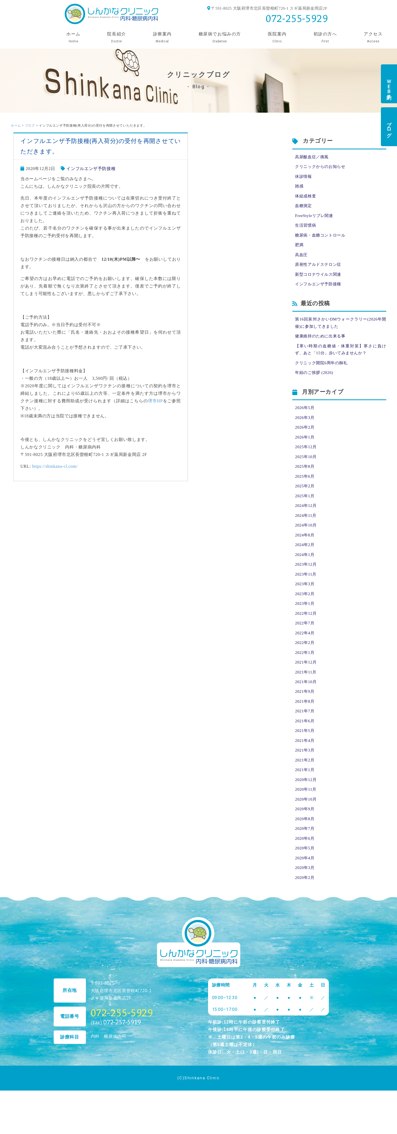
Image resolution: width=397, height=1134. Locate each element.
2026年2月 (305, 437)
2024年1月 (305, 569)
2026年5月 (305, 416)
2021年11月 (306, 691)
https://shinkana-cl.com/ (55, 466)
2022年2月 (305, 661)
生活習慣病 (306, 228)
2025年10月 (306, 467)
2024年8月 (305, 549)
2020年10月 (306, 824)
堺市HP (155, 401)
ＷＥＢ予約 (389, 83)
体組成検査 (306, 198)
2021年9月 (305, 712)
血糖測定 (304, 208)
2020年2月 (305, 905)
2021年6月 (305, 742)
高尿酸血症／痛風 (313, 157)
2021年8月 (305, 722)
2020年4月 (305, 885)
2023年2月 (305, 610)
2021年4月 (305, 763)
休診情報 (304, 177)
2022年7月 (305, 640)
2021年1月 (305, 793)
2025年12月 (306, 457)
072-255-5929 (297, 18)
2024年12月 (306, 518)
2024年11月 (306, 528)
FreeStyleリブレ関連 (315, 218)
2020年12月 (306, 803)
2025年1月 (305, 508)
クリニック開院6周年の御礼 (323, 371)
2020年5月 (305, 875)
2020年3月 (305, 895)
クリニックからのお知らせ (322, 167)
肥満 (299, 248)
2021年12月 (306, 681)
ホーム (16, 125)
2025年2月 (305, 498)
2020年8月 (305, 844)
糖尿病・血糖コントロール (322, 238)
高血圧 (301, 259)
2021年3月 (305, 773)
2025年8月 (305, 477)
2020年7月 (305, 854)
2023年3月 (305, 600)
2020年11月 (306, 814)
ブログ (389, 127)
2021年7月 (305, 732)
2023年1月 (305, 620)
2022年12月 (306, 630)
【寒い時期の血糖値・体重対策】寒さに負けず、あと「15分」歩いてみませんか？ (340, 357)
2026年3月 (305, 426)
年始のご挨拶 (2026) (315, 381)
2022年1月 (305, 671)
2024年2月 (305, 559)
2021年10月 (306, 701)
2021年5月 (305, 752)
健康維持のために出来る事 (322, 343)
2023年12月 (306, 579)
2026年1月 (305, 447)
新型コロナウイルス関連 (319, 279)
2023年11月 (306, 589)
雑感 (299, 187)
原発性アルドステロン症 (319, 269)
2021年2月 (305, 783)
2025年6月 (305, 487)
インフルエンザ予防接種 (90, 168)
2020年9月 (305, 834)
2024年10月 (306, 538)
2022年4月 (305, 651)
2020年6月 (305, 865)
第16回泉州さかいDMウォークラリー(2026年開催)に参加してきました (340, 329)
